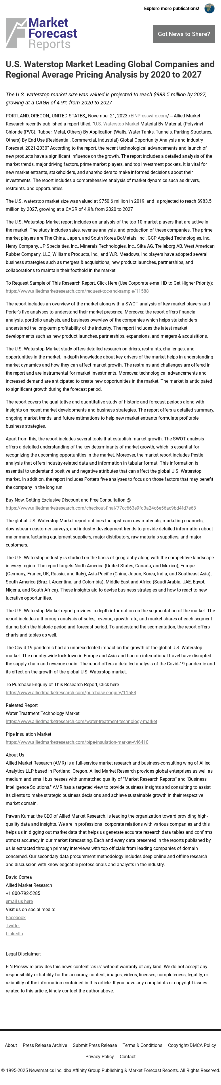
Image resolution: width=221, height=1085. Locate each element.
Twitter (13, 925)
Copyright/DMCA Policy (192, 1045)
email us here (19, 901)
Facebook (16, 917)
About (11, 1045)
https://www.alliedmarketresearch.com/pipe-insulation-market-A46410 (77, 742)
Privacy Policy (99, 1056)
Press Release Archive (45, 1045)
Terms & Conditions (142, 1045)
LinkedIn (14, 933)
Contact (128, 1056)
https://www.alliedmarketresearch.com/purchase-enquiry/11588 (71, 692)
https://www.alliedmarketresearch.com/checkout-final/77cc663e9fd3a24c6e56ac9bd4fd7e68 (101, 508)
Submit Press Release (95, 1045)
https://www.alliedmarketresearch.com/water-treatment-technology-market (81, 721)
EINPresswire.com (149, 116)
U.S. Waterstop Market (116, 124)
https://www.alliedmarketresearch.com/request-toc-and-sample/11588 (77, 291)
